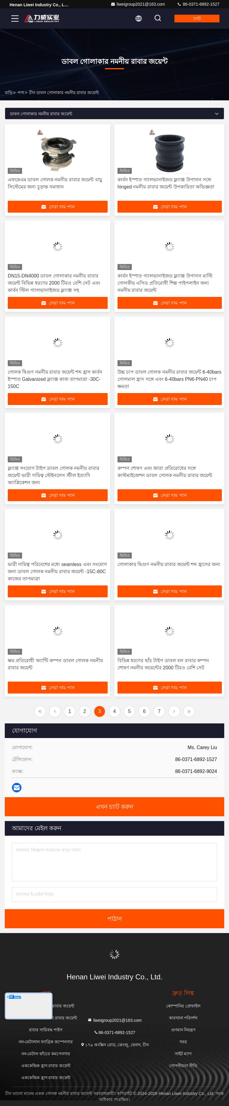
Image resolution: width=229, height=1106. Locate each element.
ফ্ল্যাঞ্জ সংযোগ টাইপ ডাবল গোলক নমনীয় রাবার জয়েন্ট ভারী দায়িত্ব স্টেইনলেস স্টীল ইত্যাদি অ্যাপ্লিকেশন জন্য (53, 475)
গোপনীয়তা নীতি (183, 1065)
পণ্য (21, 92)
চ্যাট (197, 18)
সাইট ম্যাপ (183, 1053)
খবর (183, 1041)
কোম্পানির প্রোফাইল (183, 1006)
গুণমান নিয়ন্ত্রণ (183, 1029)
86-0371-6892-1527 (198, 4)
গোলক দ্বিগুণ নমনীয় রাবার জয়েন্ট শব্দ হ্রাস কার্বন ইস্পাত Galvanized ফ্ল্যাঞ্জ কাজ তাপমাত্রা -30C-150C (55, 379)
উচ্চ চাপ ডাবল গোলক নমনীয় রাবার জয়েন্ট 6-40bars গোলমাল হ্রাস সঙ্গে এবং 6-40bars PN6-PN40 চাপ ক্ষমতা (169, 379)
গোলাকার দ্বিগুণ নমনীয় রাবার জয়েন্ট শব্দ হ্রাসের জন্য (168, 564)
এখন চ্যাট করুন (114, 806)
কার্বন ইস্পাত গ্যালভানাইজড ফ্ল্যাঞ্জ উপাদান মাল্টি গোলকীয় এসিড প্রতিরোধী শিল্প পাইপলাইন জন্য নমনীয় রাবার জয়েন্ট (164, 283)
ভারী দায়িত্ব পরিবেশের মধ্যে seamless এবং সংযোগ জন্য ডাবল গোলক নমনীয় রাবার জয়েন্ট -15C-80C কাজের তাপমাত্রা (57, 571)
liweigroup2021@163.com (138, 4)
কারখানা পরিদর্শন (183, 1018)
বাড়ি (9, 92)
